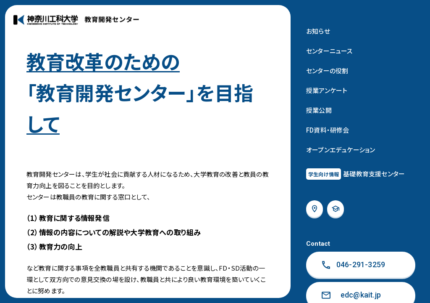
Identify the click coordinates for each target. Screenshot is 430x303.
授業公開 (319, 110)
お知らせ (318, 31)
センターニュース (329, 50)
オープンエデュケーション (340, 149)
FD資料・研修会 (327, 129)
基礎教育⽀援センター (355, 173)
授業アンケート (326, 90)
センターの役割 (327, 70)
